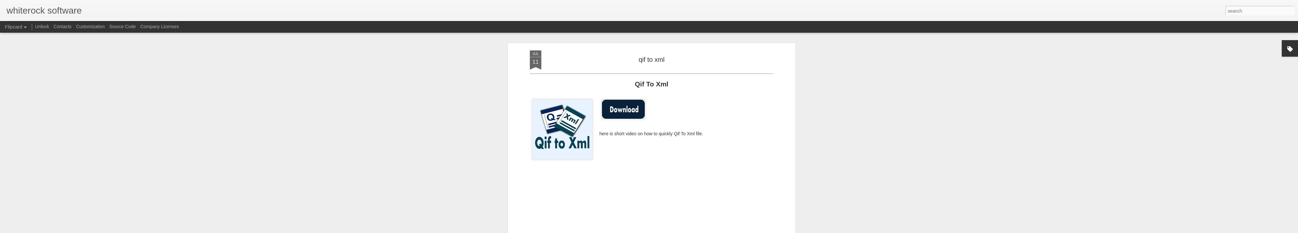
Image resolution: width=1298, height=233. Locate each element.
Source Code (122, 26)
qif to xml (652, 59)
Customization (90, 26)
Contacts (62, 26)
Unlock (42, 26)
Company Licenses (159, 26)
